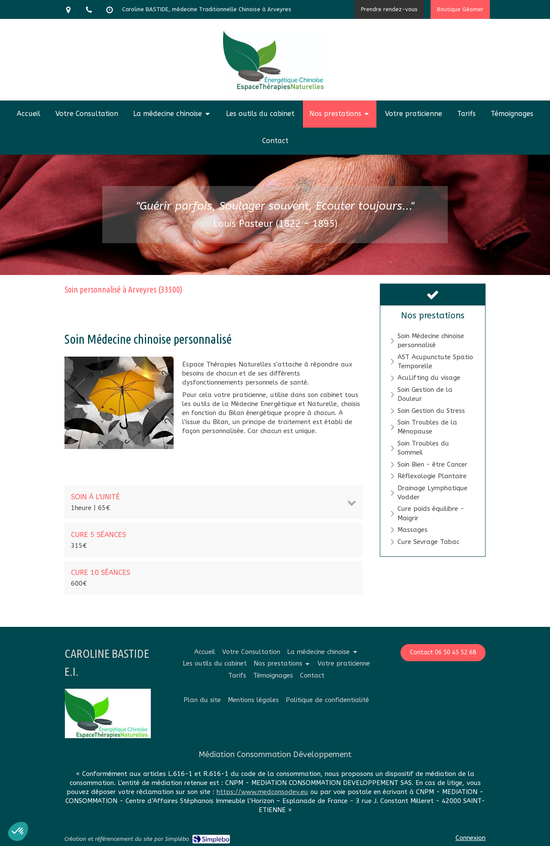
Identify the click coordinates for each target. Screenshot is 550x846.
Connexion (470, 838)
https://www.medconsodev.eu (262, 792)
